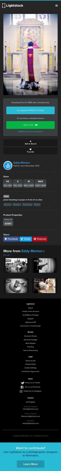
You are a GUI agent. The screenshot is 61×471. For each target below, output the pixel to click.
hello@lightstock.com (31, 423)
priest (7, 204)
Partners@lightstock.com (30, 416)
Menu (56, 5)
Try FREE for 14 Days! (30, 315)
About (30, 308)
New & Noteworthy (30, 350)
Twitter (26, 239)
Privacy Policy (30, 364)
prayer (17, 204)
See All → (7, 255)
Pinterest (40, 239)
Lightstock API (30, 322)
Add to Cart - (30, 125)
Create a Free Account (30, 311)
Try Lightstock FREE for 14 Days (30, 110)
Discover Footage (30, 339)
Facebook (11, 239)
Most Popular (31, 343)
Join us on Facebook (32, 387)
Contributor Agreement (30, 371)
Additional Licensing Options (30, 131)
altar (37, 204)
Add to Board (30, 142)
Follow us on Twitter (32, 382)
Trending (30, 347)
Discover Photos (30, 336)
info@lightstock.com (30, 409)
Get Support (30, 402)
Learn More (31, 464)
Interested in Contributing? (30, 326)
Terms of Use (30, 360)
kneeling (27, 204)
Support (31, 318)
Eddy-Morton (21, 163)
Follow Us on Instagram (32, 391)
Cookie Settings (30, 368)
